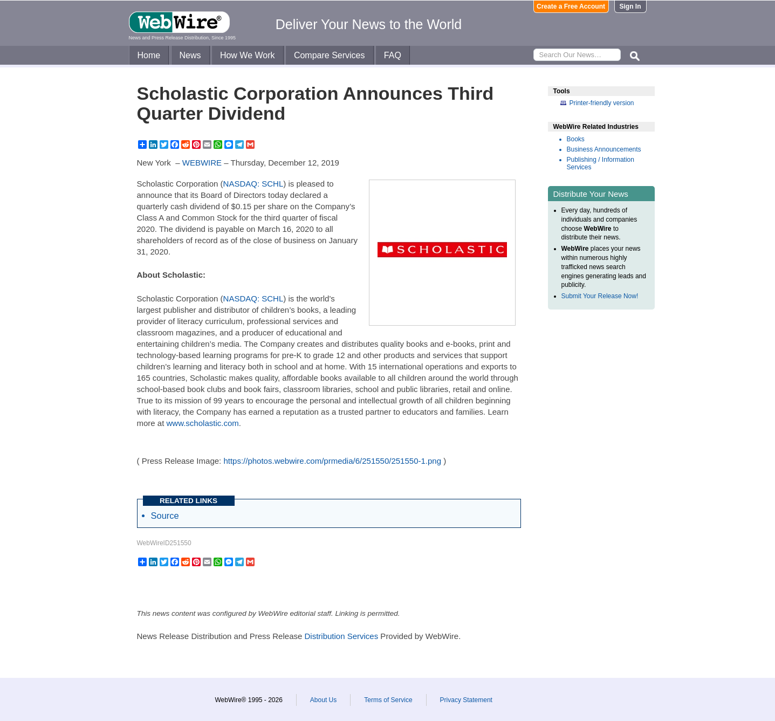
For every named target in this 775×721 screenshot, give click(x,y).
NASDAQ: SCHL (253, 183)
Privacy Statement (466, 700)
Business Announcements (604, 149)
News (190, 55)
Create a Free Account (571, 6)
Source (165, 515)
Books (576, 139)
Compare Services (329, 55)
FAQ (392, 55)
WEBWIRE (202, 162)
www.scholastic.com (203, 423)
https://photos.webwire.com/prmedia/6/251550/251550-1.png (332, 460)
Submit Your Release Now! (600, 296)
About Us (323, 700)
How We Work (247, 55)
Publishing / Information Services (600, 163)
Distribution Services (341, 636)
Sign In (630, 6)
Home (149, 55)
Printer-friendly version (602, 103)
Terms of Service (388, 700)
